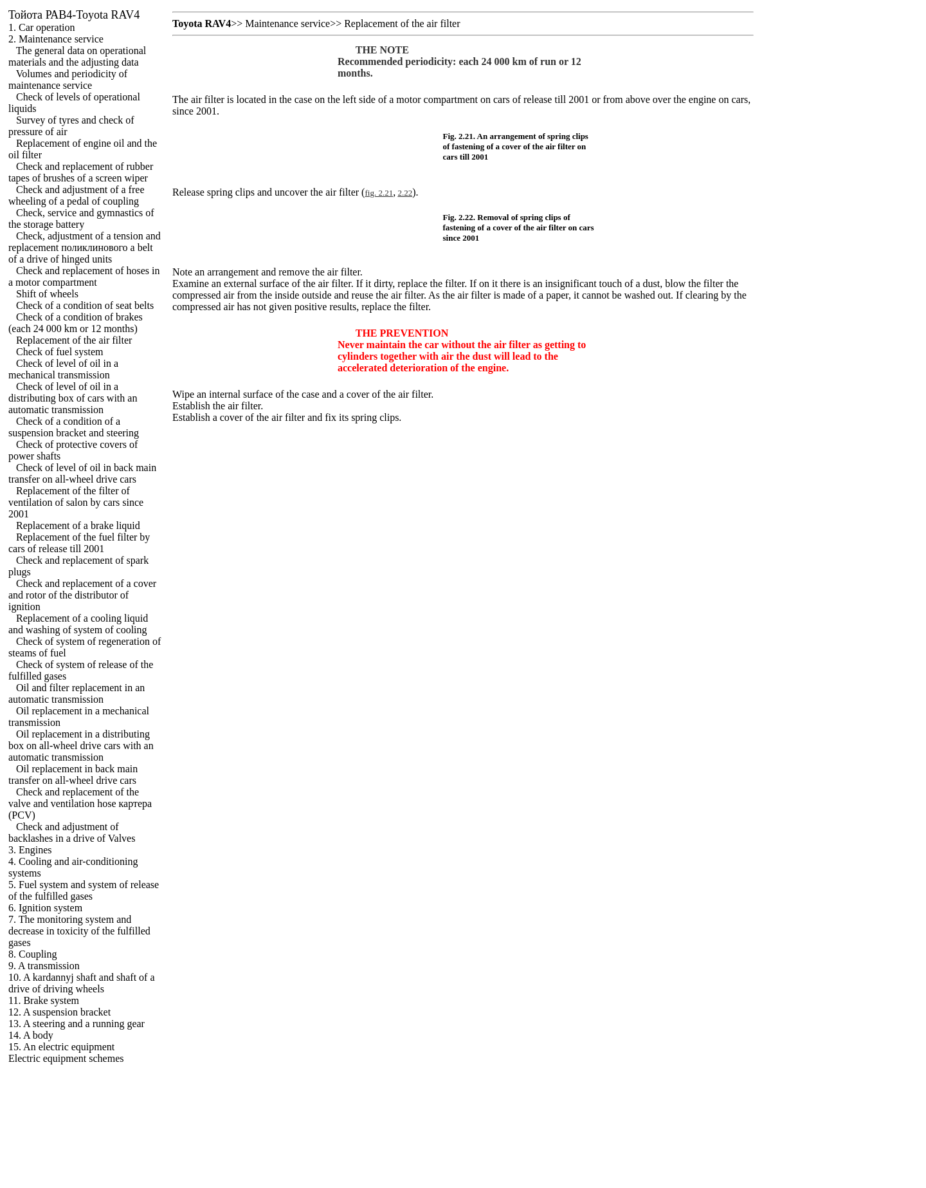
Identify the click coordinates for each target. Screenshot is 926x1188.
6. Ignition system (45, 907)
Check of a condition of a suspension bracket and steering (73, 427)
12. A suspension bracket (59, 1012)
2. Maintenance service (56, 38)
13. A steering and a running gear (76, 1023)
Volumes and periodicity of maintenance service (67, 79)
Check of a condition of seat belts (85, 305)
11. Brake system (43, 1000)
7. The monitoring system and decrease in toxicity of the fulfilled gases (79, 931)
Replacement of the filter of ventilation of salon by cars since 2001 (75, 502)
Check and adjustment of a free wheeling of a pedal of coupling (76, 195)
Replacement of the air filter (74, 340)
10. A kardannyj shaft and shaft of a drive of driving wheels (81, 983)
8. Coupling (32, 954)
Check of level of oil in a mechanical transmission (63, 369)
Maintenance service (287, 23)
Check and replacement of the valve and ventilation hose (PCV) (80, 803)
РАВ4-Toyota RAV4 (74, 14)
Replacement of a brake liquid (78, 525)
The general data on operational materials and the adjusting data (77, 56)
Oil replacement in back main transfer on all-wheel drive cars (73, 774)
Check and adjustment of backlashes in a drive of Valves (71, 832)
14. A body (30, 1035)
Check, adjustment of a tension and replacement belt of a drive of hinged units (84, 247)
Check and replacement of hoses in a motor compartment (83, 276)
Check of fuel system (60, 351)
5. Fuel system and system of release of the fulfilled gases (83, 890)
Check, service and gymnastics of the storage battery (81, 218)
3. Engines (30, 849)
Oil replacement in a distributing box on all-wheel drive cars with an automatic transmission (81, 746)
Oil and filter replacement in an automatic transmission (76, 693)
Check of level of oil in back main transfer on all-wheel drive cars (82, 473)
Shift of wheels (47, 293)
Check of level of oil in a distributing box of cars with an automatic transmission (72, 398)
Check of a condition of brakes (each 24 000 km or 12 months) (75, 322)
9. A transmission (44, 965)
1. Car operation (41, 27)
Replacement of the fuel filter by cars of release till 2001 (79, 543)
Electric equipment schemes (65, 1058)
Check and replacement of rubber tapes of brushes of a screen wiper (80, 172)
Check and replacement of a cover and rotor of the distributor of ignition (82, 595)
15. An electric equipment (61, 1046)
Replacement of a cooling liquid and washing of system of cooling (78, 624)
